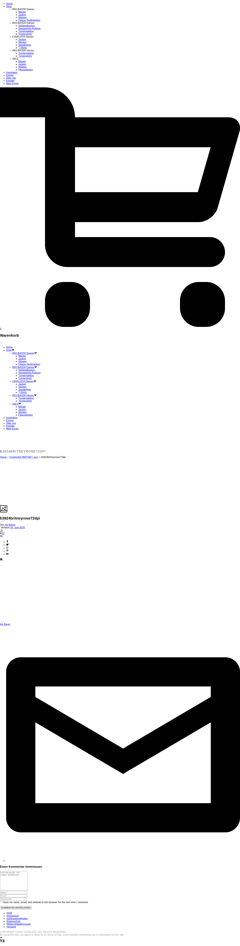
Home (9, 3)
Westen (22, 17)
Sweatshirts (24, 45)
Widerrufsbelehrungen (18, 927)
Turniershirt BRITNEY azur (23, 457)
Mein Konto (12, 83)
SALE (15, 404)
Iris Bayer (10, 524)
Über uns (11, 78)
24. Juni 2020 (17, 527)
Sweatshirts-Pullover (29, 28)
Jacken (22, 14)
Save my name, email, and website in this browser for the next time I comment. (45, 906)
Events (10, 75)
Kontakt (10, 80)
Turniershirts (25, 34)
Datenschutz (13, 925)
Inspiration (11, 72)
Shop (9, 6)
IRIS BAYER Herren (23, 395)
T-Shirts (22, 47)
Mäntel (22, 12)
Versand (11, 930)
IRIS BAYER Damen (23, 353)
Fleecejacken (25, 69)
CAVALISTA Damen (23, 381)
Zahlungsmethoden (17, 922)
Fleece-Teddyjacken (29, 20)
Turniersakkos (26, 31)
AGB (9, 916)
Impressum (12, 919)
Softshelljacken (26, 25)
